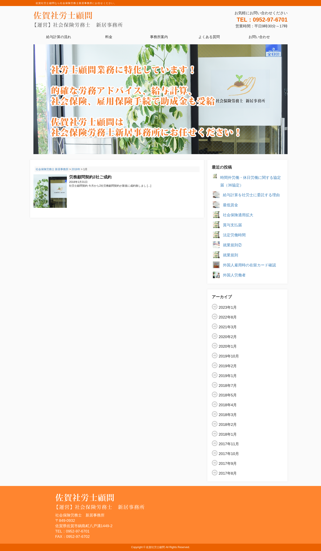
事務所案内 (159, 37)
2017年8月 (228, 473)
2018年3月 (228, 415)
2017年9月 (228, 463)
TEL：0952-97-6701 (262, 19)
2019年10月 (229, 356)
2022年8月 (228, 317)
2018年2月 (228, 424)
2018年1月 (228, 434)
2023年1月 (228, 307)
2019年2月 (228, 366)
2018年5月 (228, 395)
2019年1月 (228, 376)
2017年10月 (229, 454)
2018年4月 (228, 405)
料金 (108, 37)
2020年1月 (228, 346)
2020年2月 (228, 337)
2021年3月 (228, 327)
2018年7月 (228, 386)
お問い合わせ (259, 37)
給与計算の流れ (58, 37)
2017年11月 (229, 444)
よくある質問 (209, 37)
